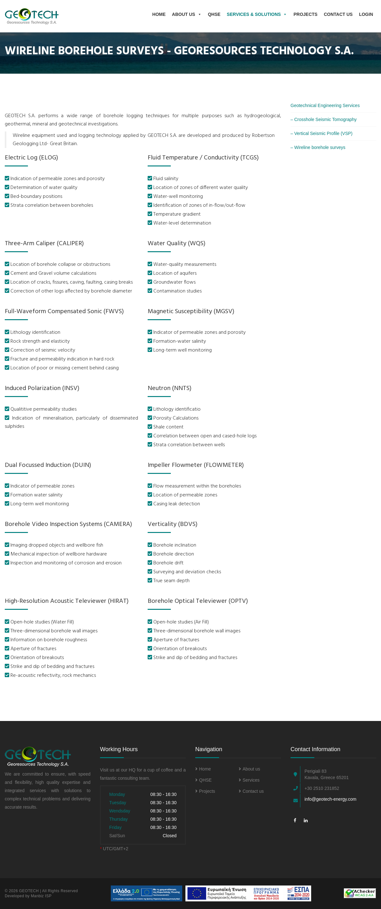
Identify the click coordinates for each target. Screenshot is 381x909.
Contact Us (338, 14)
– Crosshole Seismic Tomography (324, 119)
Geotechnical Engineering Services (325, 105)
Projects (305, 14)
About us (187, 14)
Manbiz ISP (41, 896)
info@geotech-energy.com (330, 799)
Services (249, 780)
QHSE (214, 14)
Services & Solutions (257, 14)
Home (159, 14)
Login (366, 14)
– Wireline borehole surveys (318, 147)
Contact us (251, 791)
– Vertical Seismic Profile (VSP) (321, 133)
